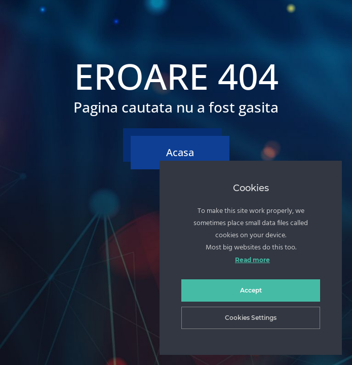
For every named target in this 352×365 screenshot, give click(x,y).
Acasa (180, 152)
